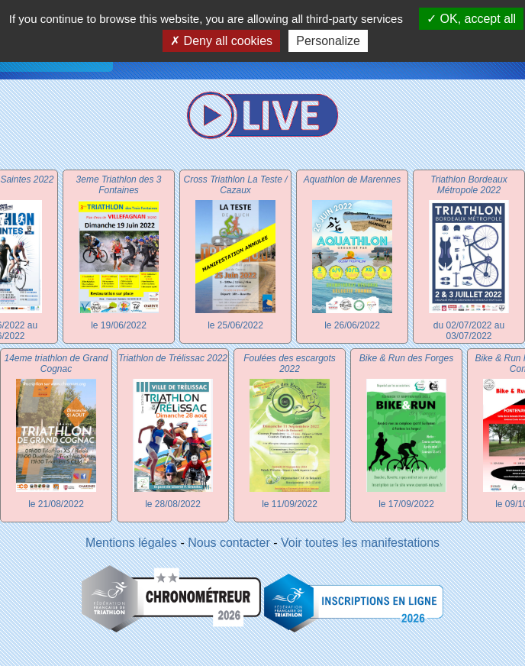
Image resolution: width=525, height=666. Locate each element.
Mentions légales (131, 542)
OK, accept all (471, 18)
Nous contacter (229, 542)
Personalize (328, 40)
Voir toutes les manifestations (360, 542)
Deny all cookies (221, 40)
